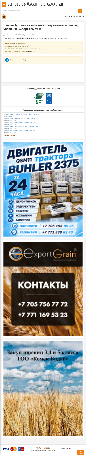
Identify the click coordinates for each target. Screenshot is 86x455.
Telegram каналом (29, 60)
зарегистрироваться (52, 49)
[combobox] (40, 11)
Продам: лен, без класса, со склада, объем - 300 (19, 123)
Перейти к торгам (9, 136)
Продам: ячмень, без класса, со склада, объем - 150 (20, 127)
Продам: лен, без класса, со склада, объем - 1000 (19, 130)
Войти (67, 17)
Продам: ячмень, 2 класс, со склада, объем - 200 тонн (21, 115)
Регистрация (78, 17)
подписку (31, 51)
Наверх (80, 452)
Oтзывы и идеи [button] (66, 449)
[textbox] (40, 11)
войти (62, 49)
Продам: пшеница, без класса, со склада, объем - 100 (21, 118)
